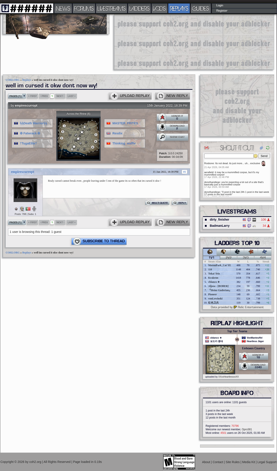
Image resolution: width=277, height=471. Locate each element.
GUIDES (201, 8)
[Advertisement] (144, 41)
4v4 (263, 257)
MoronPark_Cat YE (219, 265)
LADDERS (139, 8)
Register (221, 10)
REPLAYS (179, 8)
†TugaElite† (28, 143)
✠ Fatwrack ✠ (30, 133)
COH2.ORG (13, 79)
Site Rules (233, 462)
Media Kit (249, 462)
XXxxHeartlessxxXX (228, 376)
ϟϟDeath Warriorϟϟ (33, 123)
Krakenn (213, 277)
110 (210, 269)
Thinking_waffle (124, 143)
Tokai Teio (214, 273)
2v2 (229, 257)
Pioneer (212, 294)
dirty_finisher (219, 219)
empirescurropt (26, 105)
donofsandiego (212, 182)
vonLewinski (215, 298)
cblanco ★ (214, 281)
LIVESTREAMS (112, 8)
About (206, 462)
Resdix (117, 133)
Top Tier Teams (237, 331)
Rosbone (209, 163)
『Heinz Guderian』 (219, 290)
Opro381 (247, 429)
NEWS (63, 8)
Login (219, 5)
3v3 (246, 257)
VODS (159, 8)
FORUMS (84, 8)
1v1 (212, 257)
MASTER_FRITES (125, 123)
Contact (218, 462)
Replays (26, 79)
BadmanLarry (219, 225)
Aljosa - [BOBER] (218, 286)
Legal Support (267, 462)
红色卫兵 (213, 302)
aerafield (208, 172)
